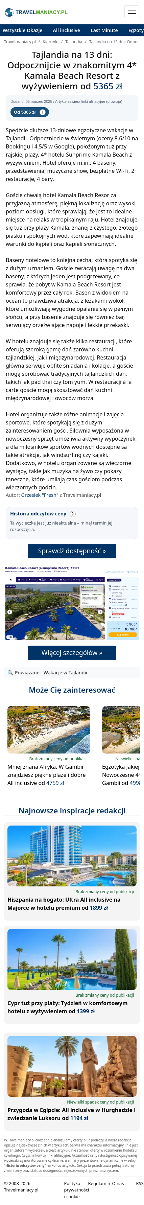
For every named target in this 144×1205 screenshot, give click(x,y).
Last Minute (104, 30)
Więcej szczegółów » (72, 652)
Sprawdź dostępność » (72, 550)
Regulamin (99, 1183)
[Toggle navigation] (132, 11)
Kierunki (50, 42)
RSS (139, 1183)
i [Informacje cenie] (42, 112)
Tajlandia (73, 42)
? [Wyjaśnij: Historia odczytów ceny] (72, 514)
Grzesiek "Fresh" (39, 495)
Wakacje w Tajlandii (65, 672)
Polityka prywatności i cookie (76, 1190)
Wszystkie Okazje (23, 30)
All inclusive (66, 30)
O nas (118, 1183)
